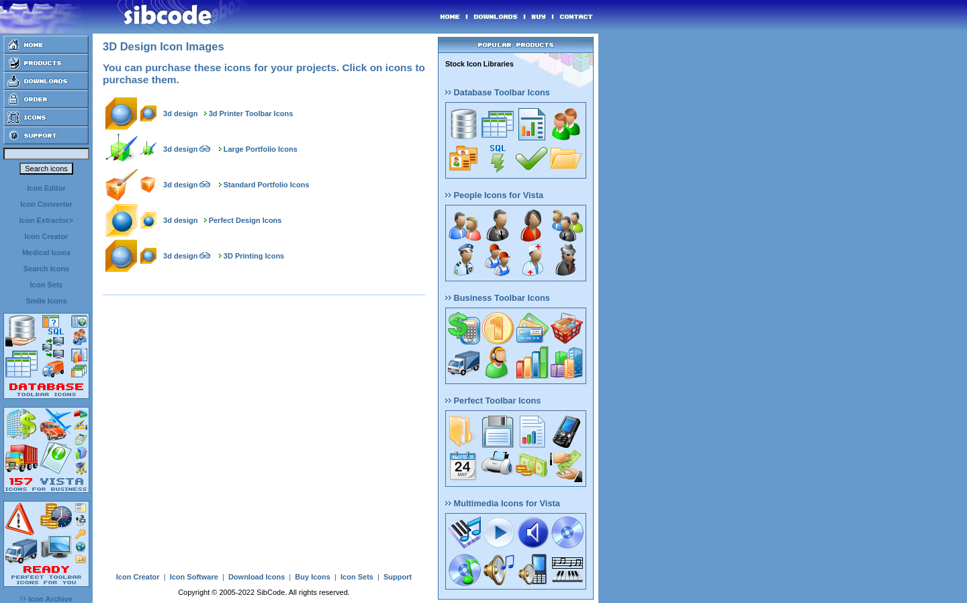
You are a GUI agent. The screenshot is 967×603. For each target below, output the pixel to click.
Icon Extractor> (46, 220)
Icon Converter (46, 204)
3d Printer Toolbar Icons (251, 113)
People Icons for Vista (494, 195)
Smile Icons (46, 301)
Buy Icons (312, 577)
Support (397, 577)
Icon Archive (46, 599)
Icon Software (194, 577)
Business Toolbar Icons (497, 298)
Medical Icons (46, 252)
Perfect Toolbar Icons (493, 401)
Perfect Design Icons (245, 220)
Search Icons (46, 269)
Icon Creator (46, 236)
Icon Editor (46, 188)
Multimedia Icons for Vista (502, 503)
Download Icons (256, 577)
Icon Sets (46, 285)
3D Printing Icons (254, 256)
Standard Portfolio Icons (267, 185)
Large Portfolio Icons (260, 149)
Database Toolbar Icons (497, 92)
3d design (180, 113)
